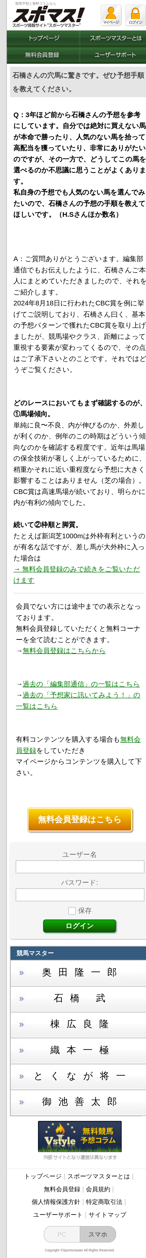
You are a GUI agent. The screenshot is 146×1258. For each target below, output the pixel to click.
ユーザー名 (79, 854)
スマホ (97, 1234)
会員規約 (98, 1189)
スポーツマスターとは (98, 1176)
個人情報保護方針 (56, 1201)
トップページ (43, 1176)
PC (62, 1234)
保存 (80, 910)
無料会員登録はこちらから (64, 650)
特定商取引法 (104, 1201)
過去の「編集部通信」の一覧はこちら (81, 684)
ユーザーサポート (58, 1214)
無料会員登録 (62, 1189)
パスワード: (79, 882)
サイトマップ (108, 1214)
